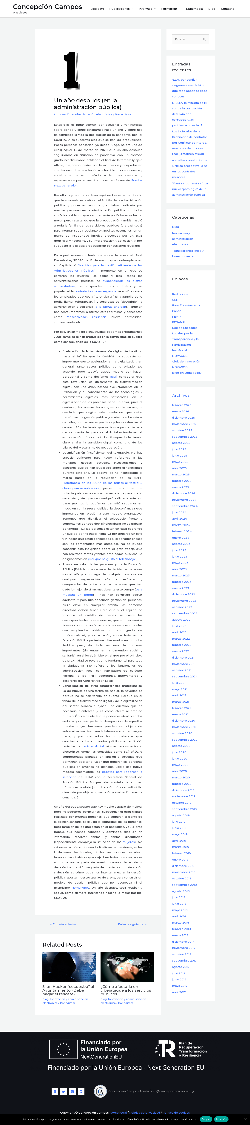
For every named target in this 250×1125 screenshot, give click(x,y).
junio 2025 (179, 455)
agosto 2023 (181, 544)
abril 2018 (179, 916)
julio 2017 (178, 973)
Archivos (181, 395)
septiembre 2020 (184, 739)
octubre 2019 (182, 802)
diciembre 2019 (183, 790)
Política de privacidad (144, 1109)
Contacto (227, 8)
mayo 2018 (180, 910)
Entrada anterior (62, 920)
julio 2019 (179, 822)
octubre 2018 (182, 878)
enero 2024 (180, 537)
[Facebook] (55, 1088)
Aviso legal (118, 1109)
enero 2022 (180, 651)
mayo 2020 (180, 765)
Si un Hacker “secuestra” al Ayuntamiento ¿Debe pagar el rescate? (68, 987)
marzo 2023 (181, 575)
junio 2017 (179, 979)
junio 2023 (179, 556)
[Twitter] (63, 1088)
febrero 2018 (181, 929)
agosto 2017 (180, 967)
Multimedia (194, 8)
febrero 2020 (182, 784)
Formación (169, 8)
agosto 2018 (181, 891)
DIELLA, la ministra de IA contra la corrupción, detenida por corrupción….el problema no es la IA (189, 114)
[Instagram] (72, 1088)
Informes (145, 8)
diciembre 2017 (183, 941)
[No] (245, 1119)
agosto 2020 (181, 746)
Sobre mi (97, 8)
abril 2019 (179, 840)
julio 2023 (179, 550)
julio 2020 (179, 752)
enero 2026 (180, 411)
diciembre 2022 (183, 594)
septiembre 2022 (184, 613)
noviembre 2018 (183, 872)
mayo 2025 (180, 462)
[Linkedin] (81, 1088)
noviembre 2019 (183, 796)
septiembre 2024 (184, 506)
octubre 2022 (182, 607)
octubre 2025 (182, 430)
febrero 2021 (181, 708)
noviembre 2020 (184, 727)
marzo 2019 (180, 847)
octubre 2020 (182, 733)
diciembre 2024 (183, 493)
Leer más (221, 1119)
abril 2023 (179, 569)
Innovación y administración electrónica (84, 114)
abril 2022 (179, 632)
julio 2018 (179, 897)
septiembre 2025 (184, 436)
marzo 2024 (181, 525)
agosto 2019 (181, 815)
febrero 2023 (181, 582)
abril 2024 (179, 519)
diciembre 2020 (183, 721)
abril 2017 (179, 992)
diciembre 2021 (183, 657)
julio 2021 (179, 683)
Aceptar (206, 1119)
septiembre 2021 (184, 676)
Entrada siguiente (132, 920)
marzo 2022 (181, 638)
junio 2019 (179, 828)
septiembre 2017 (184, 960)
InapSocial (179, 350)
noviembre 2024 (184, 499)
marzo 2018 (180, 923)
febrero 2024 (182, 531)
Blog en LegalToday (187, 373)
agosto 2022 (181, 620)
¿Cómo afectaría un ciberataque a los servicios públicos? (126, 987)
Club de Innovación (186, 361)
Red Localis (180, 294)
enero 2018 (180, 935)
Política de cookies (176, 1109)
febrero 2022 (182, 645)
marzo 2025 (181, 474)
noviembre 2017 (183, 948)
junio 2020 (179, 758)
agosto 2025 (181, 443)
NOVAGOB (180, 356)
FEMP (176, 317)
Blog (211, 8)
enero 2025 (180, 487)
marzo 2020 (181, 777)
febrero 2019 (181, 853)
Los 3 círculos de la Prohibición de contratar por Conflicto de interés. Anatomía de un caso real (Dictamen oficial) (189, 143)
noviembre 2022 (184, 600)
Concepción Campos (47, 7)
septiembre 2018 (184, 885)
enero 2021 (180, 714)
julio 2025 (179, 449)
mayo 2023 (180, 563)
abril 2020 (179, 771)
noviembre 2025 (184, 424)
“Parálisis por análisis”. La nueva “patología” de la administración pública (190, 189)
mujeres (129, 838)
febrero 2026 (182, 405)
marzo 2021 (180, 701)
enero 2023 (180, 588)
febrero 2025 (181, 481)
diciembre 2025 (183, 418)
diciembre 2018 (183, 866)
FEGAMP (178, 322)
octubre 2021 (182, 670)
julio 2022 (179, 626)
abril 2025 (179, 468)
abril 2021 (179, 695)
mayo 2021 (180, 689)
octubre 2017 (181, 954)
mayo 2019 (180, 834)
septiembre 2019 (184, 809)
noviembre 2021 (183, 664)
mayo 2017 (179, 986)
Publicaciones (119, 8)
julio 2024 (179, 512)
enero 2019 (180, 859)
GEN (175, 300)
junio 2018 (179, 903)
